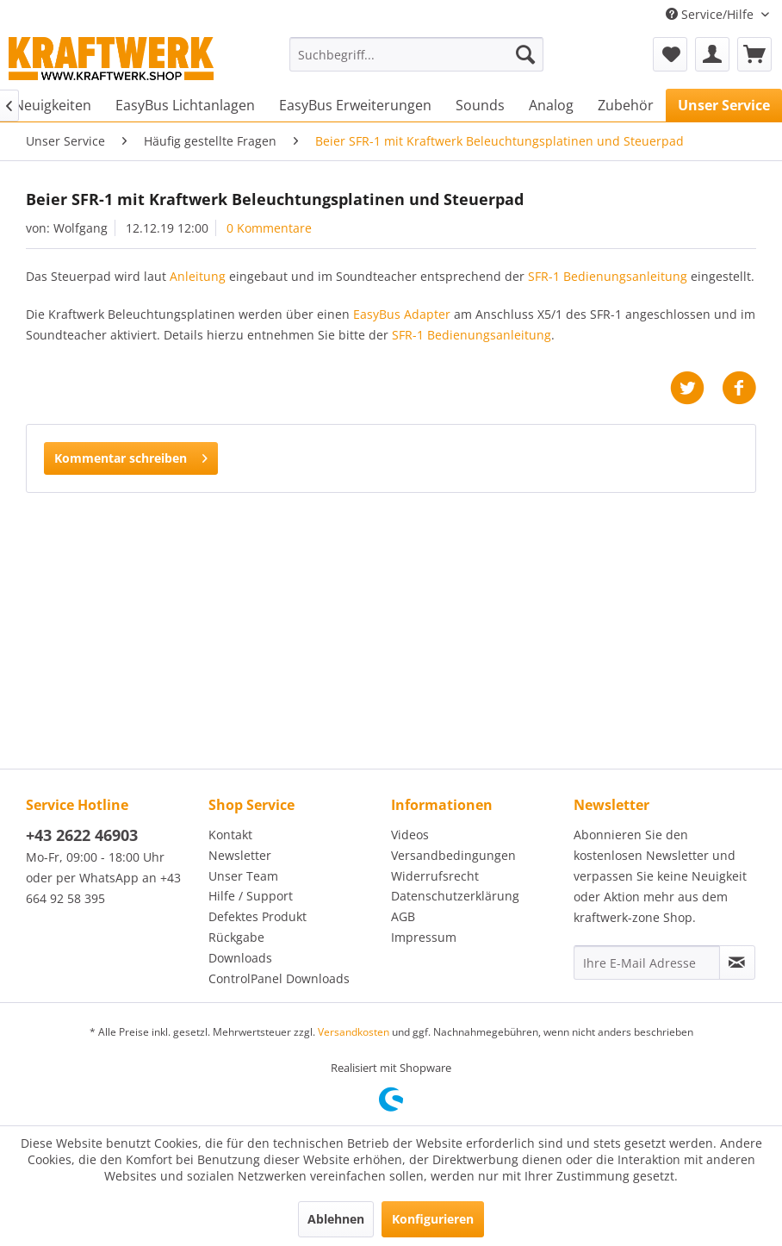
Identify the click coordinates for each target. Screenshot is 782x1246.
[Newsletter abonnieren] (737, 962)
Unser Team (243, 876)
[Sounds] (480, 105)
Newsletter (239, 855)
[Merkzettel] (670, 54)
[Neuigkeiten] (52, 105)
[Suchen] (525, 54)
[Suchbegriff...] (416, 54)
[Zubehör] (626, 105)
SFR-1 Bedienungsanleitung (607, 276)
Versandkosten (353, 1032)
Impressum (423, 937)
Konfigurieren (433, 1219)
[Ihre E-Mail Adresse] (647, 962)
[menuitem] (416, 54)
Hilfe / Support (250, 896)
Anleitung (198, 276)
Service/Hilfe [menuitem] (711, 14)
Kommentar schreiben (131, 455)
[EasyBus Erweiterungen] (355, 105)
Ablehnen (335, 1219)
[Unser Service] (724, 105)
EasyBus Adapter (401, 314)
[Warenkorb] (754, 54)
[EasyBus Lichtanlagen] (185, 105)
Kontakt (230, 834)
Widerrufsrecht (435, 876)
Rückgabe (236, 937)
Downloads (240, 958)
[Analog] (551, 105)
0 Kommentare (269, 228)
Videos (410, 834)
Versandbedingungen (453, 855)
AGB (403, 916)
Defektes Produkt (257, 916)
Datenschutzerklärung (455, 896)
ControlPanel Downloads (279, 978)
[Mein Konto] (712, 54)
